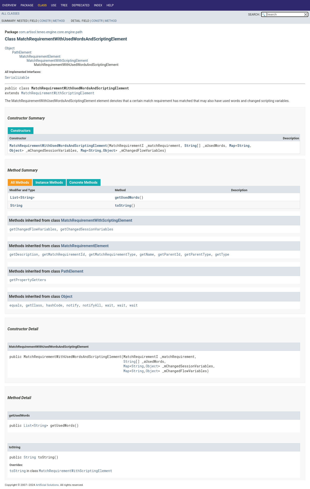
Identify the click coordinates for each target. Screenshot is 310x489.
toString (123, 205)
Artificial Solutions (47, 485)
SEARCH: (254, 14)
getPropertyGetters (27, 279)
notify (72, 305)
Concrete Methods (84, 182)
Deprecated (81, 5)
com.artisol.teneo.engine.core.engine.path (50, 32)
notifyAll (92, 305)
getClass (34, 305)
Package (27, 5)
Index (98, 5)
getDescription (23, 254)
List (14, 197)
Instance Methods (49, 182)
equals (15, 305)
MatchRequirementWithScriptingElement (57, 61)
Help (110, 5)
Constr (45, 21)
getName (147, 254)
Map (232, 145)
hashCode (54, 305)
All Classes (10, 13)
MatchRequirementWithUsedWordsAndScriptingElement (58, 145)
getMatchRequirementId (63, 254)
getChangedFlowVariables (32, 229)
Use (53, 5)
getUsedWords (127, 197)
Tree (64, 5)
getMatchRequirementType (112, 254)
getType (222, 254)
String (191, 145)
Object (10, 48)
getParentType (198, 254)
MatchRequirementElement (39, 56)
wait (109, 305)
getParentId (169, 254)
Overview (9, 5)
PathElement (21, 52)
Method (59, 21)
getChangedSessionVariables (86, 229)
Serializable (17, 77)
